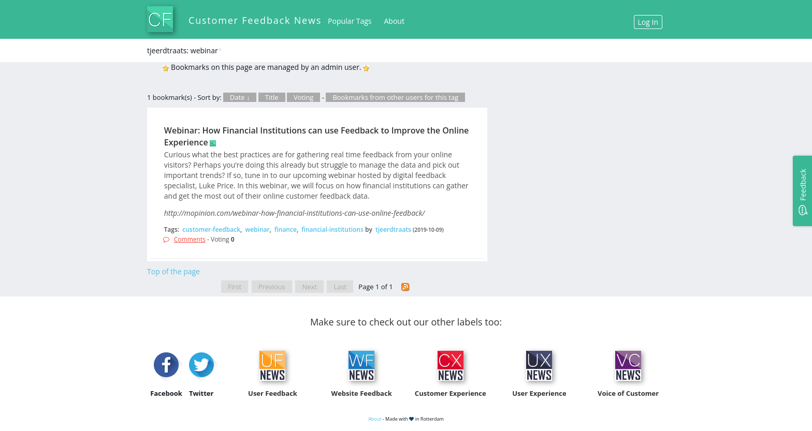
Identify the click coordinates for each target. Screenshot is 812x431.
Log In (648, 22)
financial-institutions (332, 229)
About (394, 21)
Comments (190, 239)
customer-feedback (211, 229)
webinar (257, 229)
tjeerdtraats (393, 229)
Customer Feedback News (255, 20)
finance (285, 229)
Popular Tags (349, 21)
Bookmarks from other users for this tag (395, 97)
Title (272, 97)
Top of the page (173, 271)
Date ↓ (240, 97)
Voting (304, 97)
